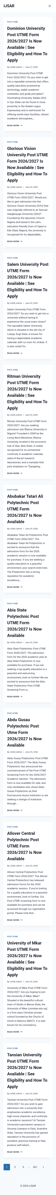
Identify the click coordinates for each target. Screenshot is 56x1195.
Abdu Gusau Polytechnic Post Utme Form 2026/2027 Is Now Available (24, 732)
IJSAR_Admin (16, 67)
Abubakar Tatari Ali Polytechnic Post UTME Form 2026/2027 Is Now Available (25, 509)
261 (35, 1167)
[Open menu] (49, 6)
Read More (14, 125)
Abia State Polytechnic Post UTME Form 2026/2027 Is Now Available (24, 623)
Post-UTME (12, 22)
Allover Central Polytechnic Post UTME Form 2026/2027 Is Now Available (24, 846)
